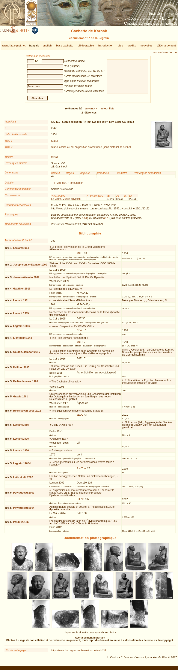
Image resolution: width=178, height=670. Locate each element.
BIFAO (80, 500)
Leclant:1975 (21, 440)
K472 (106, 219)
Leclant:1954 (21, 249)
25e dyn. (62, 184)
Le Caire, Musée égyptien (66, 200)
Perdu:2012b (21, 523)
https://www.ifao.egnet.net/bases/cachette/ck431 (78, 652)
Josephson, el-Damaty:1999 (30, 266)
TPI (53, 184)
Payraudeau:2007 (24, 494)
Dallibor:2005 (21, 369)
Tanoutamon (76, 184)
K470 (85, 219)
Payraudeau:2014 (24, 509)
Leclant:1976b (21, 452)
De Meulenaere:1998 (25, 383)
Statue (55, 142)
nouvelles (146, 45)
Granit (54, 158)
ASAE (80, 331)
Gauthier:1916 (21, 290)
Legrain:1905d (22, 465)
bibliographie (86, 45)
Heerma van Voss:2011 (27, 412)
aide (120, 45)
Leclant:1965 (21, 314)
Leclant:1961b (21, 302)
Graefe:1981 (20, 398)
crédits (132, 45)
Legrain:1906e (22, 327)
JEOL (80, 416)
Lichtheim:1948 (22, 339)
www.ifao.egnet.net (14, 45)
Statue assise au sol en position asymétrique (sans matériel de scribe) (91, 148)
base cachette (64, 45)
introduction (105, 45)
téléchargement (166, 45)
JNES (80, 254)
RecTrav (81, 470)
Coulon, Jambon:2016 (26, 353)
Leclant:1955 (21, 426)
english (47, 45)
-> (91, 110)
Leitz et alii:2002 (23, 479)
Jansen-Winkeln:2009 (26, 278)
